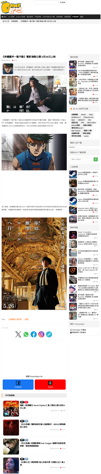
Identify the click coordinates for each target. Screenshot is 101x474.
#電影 (26, 319)
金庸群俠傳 (76, 133)
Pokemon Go (88, 117)
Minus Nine (91, 122)
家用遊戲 (59, 17)
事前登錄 (30, 17)
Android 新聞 (20, 17)
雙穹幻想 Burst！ (78, 128)
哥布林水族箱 (76, 136)
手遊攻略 (38, 17)
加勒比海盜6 (87, 125)
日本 (26, 402)
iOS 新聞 (11, 17)
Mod (73, 120)
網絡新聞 (67, 17)
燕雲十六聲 (87, 131)
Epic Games (76, 131)
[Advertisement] (49, 39)
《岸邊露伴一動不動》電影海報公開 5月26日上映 (38, 21)
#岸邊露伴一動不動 (15, 319)
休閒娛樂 (75, 17)
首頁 (4, 17)
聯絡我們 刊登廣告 (78, 332)
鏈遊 (81, 17)
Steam (83, 114)
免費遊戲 (75, 114)
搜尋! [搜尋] (62, 2)
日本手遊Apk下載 (49, 17)
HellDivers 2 (76, 117)
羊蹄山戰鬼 (86, 133)
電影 (22, 402)
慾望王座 (75, 122)
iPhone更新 (76, 125)
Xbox (91, 114)
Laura (86, 136)
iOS (89, 120)
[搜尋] (46, 2)
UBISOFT (81, 120)
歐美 (26, 421)
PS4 (82, 122)
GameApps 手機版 (78, 330)
